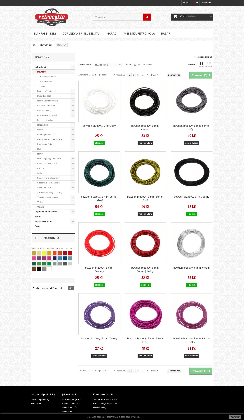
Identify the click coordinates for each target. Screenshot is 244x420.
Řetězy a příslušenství (47, 163)
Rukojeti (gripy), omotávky (49, 158)
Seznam (209, 65)
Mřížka (201, 65)
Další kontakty (99, 407)
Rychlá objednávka (70, 403)
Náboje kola (42, 125)
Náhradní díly (45, 33)
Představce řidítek (45, 144)
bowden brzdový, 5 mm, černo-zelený (99, 198)
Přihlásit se (206, 2)
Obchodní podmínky (40, 399)
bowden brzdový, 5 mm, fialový (99, 338)
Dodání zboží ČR (69, 407)
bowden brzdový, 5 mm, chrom (191, 267)
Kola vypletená (44, 110)
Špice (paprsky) (44, 187)
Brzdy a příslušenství (46, 91)
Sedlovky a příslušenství (48, 178)
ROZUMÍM (235, 417)
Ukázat (128, 64)
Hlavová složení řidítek (47, 101)
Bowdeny (41, 72)
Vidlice (40, 202)
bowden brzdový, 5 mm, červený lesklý (145, 269)
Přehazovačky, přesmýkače (49, 139)
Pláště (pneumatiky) (46, 134)
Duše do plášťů (44, 96)
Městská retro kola (139, 33)
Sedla (39, 173)
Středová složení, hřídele (48, 183)
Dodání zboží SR (69, 412)
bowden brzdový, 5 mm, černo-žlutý (145, 198)
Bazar (165, 33)
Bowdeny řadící (45, 81)
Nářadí (112, 33)
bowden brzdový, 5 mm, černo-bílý (191, 127)
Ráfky (39, 149)
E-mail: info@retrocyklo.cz (105, 403)
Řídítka (40, 168)
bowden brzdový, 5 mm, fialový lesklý (145, 340)
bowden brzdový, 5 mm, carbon (145, 127)
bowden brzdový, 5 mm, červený (99, 269)
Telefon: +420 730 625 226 (105, 399)
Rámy (40, 154)
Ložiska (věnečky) (45, 120)
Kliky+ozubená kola (46, 105)
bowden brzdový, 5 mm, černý (191, 196)
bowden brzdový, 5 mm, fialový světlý (191, 340)
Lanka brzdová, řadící (47, 115)
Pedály (40, 130)
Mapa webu (36, 403)
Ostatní (41, 86)
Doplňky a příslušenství (81, 33)
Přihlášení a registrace (72, 399)
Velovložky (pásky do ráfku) (49, 192)
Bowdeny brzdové (46, 76)
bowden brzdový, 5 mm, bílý (99, 125)
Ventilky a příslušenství (47, 197)
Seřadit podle (84, 64)
